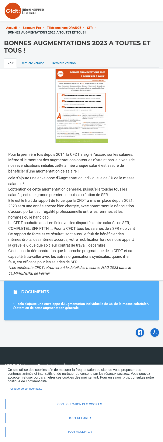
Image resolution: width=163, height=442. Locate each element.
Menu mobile (150, 12)
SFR (90, 28)
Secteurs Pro (32, 28)
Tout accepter (80, 431)
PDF (154, 332)
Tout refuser (80, 418)
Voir (10, 63)
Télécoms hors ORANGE (64, 28)
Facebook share (140, 332)
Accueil (11, 28)
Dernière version (33, 63)
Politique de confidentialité (25, 388)
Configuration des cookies (79, 404)
